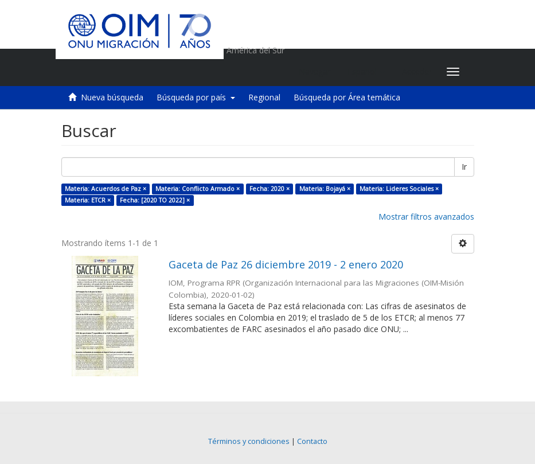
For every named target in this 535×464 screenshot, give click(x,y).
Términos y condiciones (249, 441)
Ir (464, 166)
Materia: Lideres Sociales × (399, 189)
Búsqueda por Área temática (347, 97)
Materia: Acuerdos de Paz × (105, 189)
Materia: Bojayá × (324, 189)
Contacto (312, 441)
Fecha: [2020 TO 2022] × (155, 200)
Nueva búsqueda (112, 97)
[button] (366, 71)
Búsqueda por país (196, 97)
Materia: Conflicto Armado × (197, 189)
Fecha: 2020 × (269, 189)
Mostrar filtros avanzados (426, 216)
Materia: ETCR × (88, 200)
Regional (264, 97)
